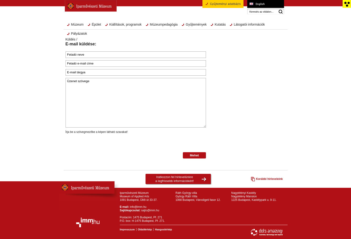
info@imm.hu (138, 207)
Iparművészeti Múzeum (91, 6)
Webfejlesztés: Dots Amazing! (267, 232)
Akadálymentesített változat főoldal (346, 4)
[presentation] (101, 143)
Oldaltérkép (145, 229)
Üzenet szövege (136, 103)
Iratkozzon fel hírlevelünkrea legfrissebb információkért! (174, 179)
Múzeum (77, 24)
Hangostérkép (163, 229)
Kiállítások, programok (125, 24)
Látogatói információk (249, 24)
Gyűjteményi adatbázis (222, 5)
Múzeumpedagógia (164, 24)
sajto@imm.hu (150, 210)
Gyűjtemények (196, 24)
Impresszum (127, 229)
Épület (96, 24)
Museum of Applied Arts (265, 4)
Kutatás (220, 24)
